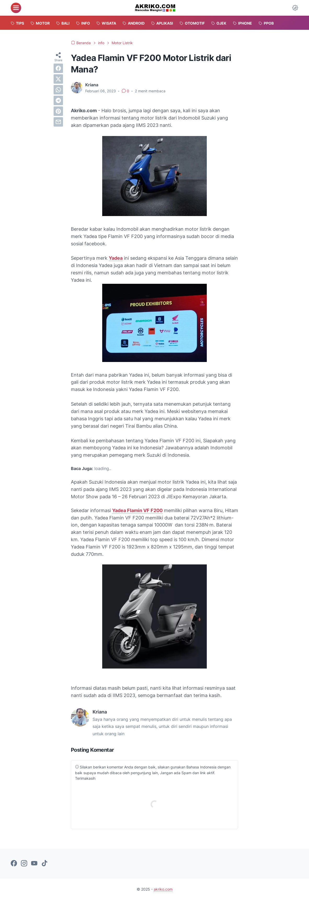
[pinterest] (58, 111)
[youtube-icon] (34, 863)
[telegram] (58, 100)
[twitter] (58, 79)
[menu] (16, 8)
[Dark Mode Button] (295, 8)
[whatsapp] (58, 89)
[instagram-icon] (24, 863)
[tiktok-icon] (44, 863)
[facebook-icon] (14, 863)
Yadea (116, 258)
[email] (58, 122)
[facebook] (58, 68)
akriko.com (163, 889)
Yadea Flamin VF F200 (137, 510)
